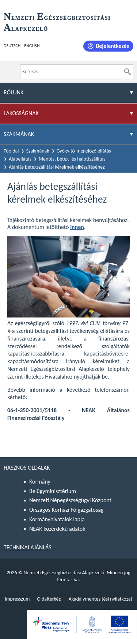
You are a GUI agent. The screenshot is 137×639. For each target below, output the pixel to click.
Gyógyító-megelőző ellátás (84, 151)
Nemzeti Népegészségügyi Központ (70, 500)
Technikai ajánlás (28, 547)
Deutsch (12, 45)
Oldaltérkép (49, 599)
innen (77, 226)
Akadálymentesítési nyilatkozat (100, 599)
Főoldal (11, 151)
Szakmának (37, 151)
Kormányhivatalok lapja (56, 519)
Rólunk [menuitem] (13, 92)
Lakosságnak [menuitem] (21, 113)
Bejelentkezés (112, 45)
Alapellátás (20, 159)
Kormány (39, 481)
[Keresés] (127, 72)
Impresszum (17, 599)
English (31, 45)
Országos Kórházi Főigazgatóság (66, 509)
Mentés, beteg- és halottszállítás (72, 159)
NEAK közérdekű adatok (57, 528)
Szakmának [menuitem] (19, 134)
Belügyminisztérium (52, 491)
